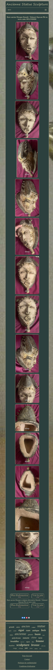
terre (40, 638)
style (9, 631)
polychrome (16, 638)
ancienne (20, 634)
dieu (33, 642)
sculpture (22, 645)
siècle (18, 627)
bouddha (14, 641)
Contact (27, 659)
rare (28, 630)
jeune (31, 648)
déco (40, 648)
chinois (36, 648)
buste (38, 634)
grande (11, 627)
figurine (22, 642)
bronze (35, 645)
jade (26, 648)
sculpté (33, 627)
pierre (30, 634)
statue (41, 626)
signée (28, 642)
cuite (14, 631)
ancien (26, 626)
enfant (11, 635)
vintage (21, 648)
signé (21, 630)
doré (44, 635)
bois (43, 630)
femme (40, 641)
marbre (12, 645)
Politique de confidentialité (27, 663)
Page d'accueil (27, 656)
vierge (15, 648)
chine (34, 637)
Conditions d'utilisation (27, 666)
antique (35, 630)
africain (43, 646)
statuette (26, 638)
